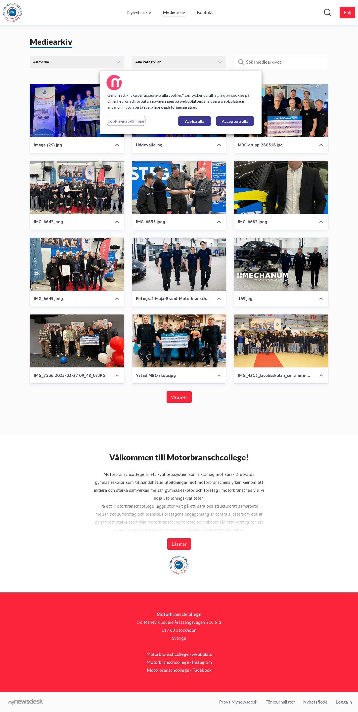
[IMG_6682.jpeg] (281, 187)
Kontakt (205, 12)
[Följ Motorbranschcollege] (347, 12)
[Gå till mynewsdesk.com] (25, 702)
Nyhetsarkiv (139, 12)
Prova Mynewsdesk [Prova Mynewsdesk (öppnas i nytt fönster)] (238, 702)
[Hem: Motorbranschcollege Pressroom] (12, 12)
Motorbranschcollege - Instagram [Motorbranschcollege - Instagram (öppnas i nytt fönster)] (179, 662)
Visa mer (179, 397)
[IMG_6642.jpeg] (77, 187)
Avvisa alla (194, 121)
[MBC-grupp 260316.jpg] (281, 110)
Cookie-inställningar (126, 121)
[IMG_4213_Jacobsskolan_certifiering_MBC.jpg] (281, 340)
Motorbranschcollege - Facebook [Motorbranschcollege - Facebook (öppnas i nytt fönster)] (179, 670)
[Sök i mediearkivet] (281, 62)
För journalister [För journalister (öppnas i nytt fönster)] (280, 702)
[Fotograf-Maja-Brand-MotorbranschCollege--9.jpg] (179, 264)
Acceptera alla (235, 121)
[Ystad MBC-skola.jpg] (179, 340)
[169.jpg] (281, 264)
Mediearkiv (174, 11)
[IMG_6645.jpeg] (77, 264)
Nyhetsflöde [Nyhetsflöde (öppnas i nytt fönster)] (315, 702)
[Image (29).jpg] (77, 110)
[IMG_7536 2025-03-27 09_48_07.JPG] (77, 340)
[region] (181, 102)
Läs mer (179, 544)
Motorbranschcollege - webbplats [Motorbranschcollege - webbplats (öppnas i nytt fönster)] (179, 654)
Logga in (344, 702)
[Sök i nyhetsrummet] (328, 12)
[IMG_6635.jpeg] (179, 187)
